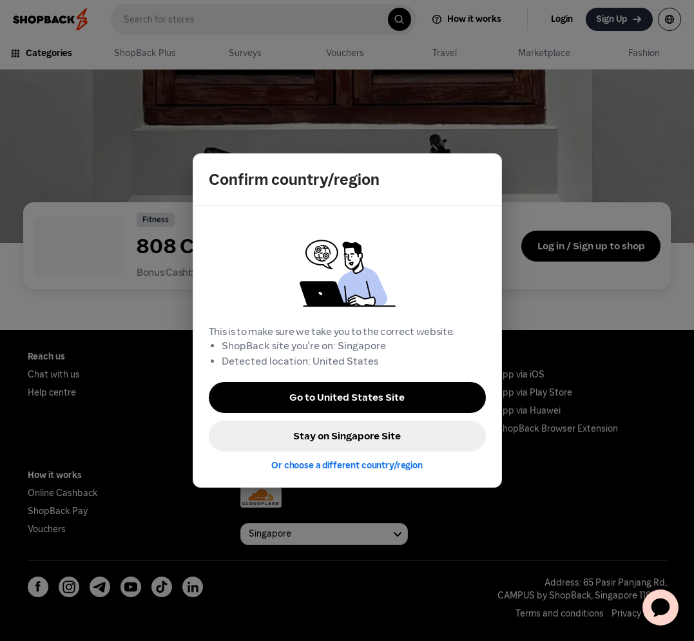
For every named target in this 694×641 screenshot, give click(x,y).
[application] (660, 607)
